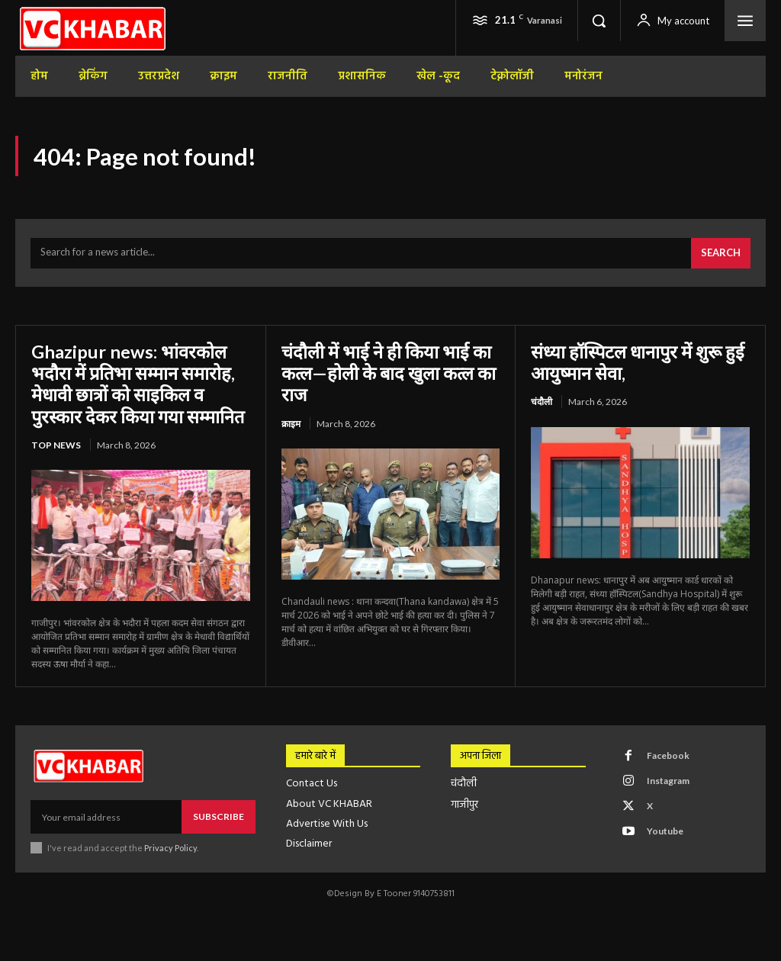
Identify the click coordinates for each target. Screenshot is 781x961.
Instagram (668, 780)
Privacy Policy (170, 847)
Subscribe (218, 815)
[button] (598, 20)
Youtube (665, 830)
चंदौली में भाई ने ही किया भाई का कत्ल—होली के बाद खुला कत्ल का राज (389, 373)
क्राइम (291, 423)
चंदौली (541, 401)
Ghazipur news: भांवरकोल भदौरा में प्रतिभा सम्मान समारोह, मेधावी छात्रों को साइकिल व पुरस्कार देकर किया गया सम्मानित (138, 383)
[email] (106, 816)
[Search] (720, 254)
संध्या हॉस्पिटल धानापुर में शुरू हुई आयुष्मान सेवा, (639, 362)
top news (56, 444)
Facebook (668, 754)
